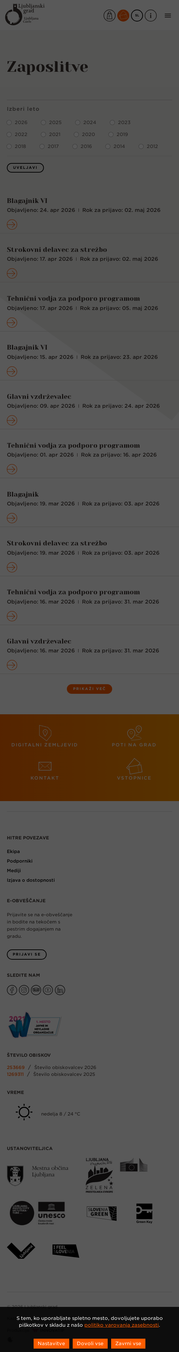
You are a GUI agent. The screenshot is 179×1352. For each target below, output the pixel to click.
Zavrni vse (128, 1343)
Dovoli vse (90, 1343)
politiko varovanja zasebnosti (121, 1325)
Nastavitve (51, 1343)
